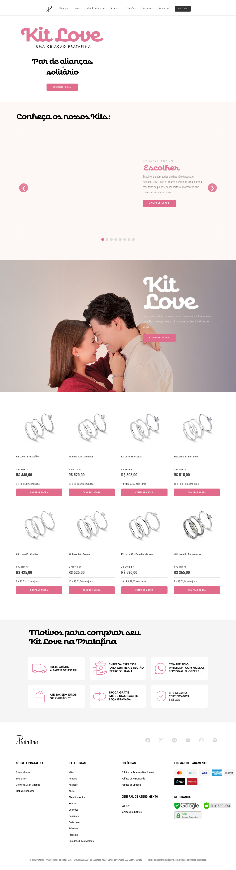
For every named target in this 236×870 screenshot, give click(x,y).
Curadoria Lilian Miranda (81, 840)
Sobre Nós (21, 778)
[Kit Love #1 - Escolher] (76, 183)
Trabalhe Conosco (25, 790)
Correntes (147, 8)
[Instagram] (161, 740)
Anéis (77, 8)
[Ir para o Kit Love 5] (120, 239)
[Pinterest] (174, 740)
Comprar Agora (159, 203)
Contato (126, 805)
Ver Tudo (182, 8)
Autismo (73, 778)
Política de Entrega (131, 784)
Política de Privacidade (133, 778)
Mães (71, 772)
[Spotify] (215, 740)
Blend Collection (95, 8)
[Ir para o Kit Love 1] (102, 239)
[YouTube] (188, 740)
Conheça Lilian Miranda (28, 784)
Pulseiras (164, 8)
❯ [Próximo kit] (212, 188)
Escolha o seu (62, 87)
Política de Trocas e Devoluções (138, 772)
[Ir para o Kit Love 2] (107, 239)
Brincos (115, 8)
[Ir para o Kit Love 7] (129, 239)
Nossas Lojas (23, 772)
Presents (73, 834)
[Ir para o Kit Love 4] (115, 239)
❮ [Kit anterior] (24, 188)
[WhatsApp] (201, 740)
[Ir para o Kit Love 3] (111, 239)
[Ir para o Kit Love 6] (124, 239)
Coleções (130, 8)
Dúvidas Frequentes (132, 811)
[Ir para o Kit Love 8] (133, 239)
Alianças (63, 8)
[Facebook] (148, 740)
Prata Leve (74, 822)
